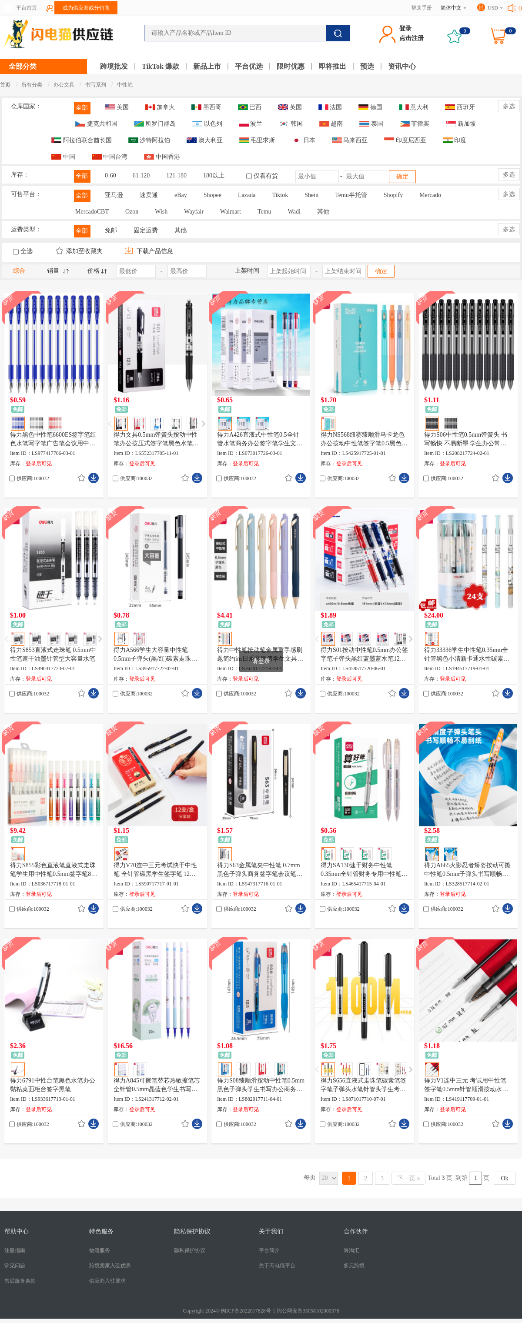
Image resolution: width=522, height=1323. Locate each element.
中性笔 (125, 85)
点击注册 (411, 38)
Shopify (393, 195)
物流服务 (99, 1250)
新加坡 (461, 123)
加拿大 (160, 107)
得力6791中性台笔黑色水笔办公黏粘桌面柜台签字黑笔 (52, 1084)
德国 (370, 107)
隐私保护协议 (189, 1250)
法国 (330, 107)
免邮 (111, 230)
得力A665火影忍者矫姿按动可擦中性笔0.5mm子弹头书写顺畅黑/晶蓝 (467, 870)
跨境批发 (114, 66)
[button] (203, 424)
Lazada (246, 195)
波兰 (251, 123)
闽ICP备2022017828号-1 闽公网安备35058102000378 (280, 1311)
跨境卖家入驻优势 (110, 1266)
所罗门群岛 (155, 123)
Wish (161, 211)
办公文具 (65, 85)
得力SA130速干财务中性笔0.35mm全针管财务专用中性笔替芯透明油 (364, 870)
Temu (264, 211)
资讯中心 (402, 66)
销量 (53, 270)
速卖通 (149, 195)
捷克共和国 (96, 123)
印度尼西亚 (405, 140)
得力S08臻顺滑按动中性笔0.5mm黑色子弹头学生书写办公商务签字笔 (260, 1085)
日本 (303, 140)
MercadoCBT (92, 211)
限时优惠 (290, 66)
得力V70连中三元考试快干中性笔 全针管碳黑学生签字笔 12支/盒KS (155, 870)
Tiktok (280, 195)
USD (493, 8)
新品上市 (207, 66)
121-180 (176, 175)
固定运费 (146, 230)
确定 (402, 176)
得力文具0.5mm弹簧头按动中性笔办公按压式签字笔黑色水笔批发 (156, 439)
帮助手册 (421, 8)
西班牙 (460, 107)
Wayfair (194, 211)
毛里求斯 (257, 140)
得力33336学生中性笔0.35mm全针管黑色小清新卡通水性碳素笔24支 (466, 655)
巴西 (250, 107)
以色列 (207, 123)
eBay (180, 195)
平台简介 (269, 1250)
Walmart (230, 211)
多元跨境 (354, 1266)
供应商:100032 (33, 478)
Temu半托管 (351, 195)
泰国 (371, 123)
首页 (5, 85)
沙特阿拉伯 (149, 140)
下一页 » (408, 1178)
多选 (509, 106)
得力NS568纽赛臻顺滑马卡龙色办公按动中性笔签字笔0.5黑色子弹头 (364, 439)
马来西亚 (350, 140)
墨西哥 (206, 107)
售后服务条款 (20, 1281)
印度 (455, 140)
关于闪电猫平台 (277, 1266)
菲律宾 (415, 123)
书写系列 (96, 85)
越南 (331, 123)
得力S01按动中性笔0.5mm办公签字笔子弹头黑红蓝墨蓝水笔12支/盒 (364, 655)
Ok (504, 1178)
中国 (63, 157)
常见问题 (14, 1266)
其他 (323, 211)
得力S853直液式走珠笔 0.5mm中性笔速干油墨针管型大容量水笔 (53, 654)
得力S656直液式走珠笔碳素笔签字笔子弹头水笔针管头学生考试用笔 (363, 1085)
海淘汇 (351, 1250)
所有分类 (31, 85)
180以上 (213, 175)
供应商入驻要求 (107, 1281)
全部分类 (23, 66)
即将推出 (332, 66)
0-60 (110, 175)
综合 (19, 270)
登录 (405, 28)
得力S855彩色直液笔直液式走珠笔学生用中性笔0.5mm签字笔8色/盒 (53, 870)
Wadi (294, 211)
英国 (290, 107)
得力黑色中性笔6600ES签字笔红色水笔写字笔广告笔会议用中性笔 (53, 439)
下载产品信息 (148, 251)
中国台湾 (110, 157)
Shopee (212, 195)
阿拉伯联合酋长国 (81, 140)
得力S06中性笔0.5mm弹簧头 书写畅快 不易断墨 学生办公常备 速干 (465, 439)
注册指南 (14, 1250)
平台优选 (249, 66)
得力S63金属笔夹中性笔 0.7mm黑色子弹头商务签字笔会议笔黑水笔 (259, 870)
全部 (82, 107)
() (520, 8)
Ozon (131, 211)
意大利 (414, 107)
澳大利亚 (205, 140)
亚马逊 (114, 195)
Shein (311, 195)
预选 (367, 66)
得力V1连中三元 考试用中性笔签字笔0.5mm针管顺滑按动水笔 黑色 (466, 1085)
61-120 (141, 175)
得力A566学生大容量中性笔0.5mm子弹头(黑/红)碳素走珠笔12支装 (155, 655)
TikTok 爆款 (160, 66)
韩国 (291, 123)
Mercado (430, 195)
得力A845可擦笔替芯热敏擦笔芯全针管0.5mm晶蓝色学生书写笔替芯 (157, 1085)
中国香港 (162, 157)
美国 (117, 107)
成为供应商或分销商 (86, 8)
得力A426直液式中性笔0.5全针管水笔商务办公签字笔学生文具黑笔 (259, 439)
